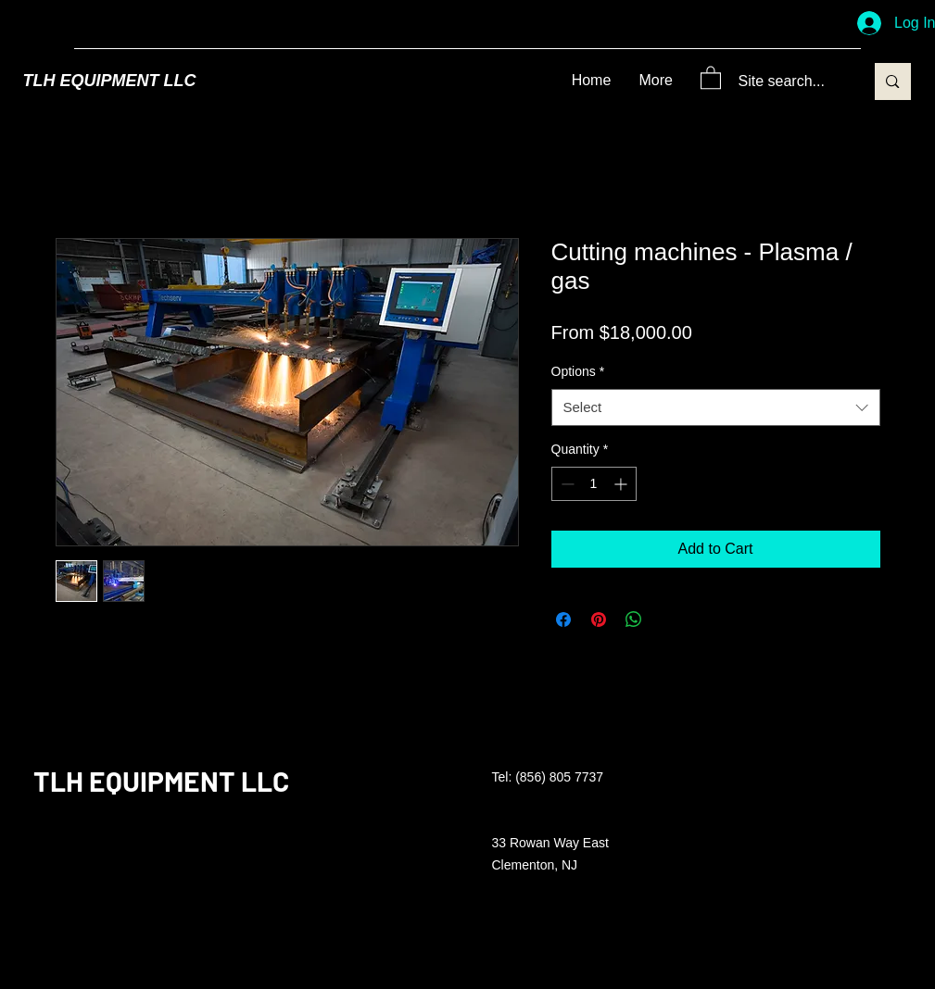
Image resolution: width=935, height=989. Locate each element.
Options (578, 371)
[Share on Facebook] (563, 619)
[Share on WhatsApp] (634, 619)
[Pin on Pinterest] (599, 619)
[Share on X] (669, 619)
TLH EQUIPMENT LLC (109, 80)
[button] (711, 77)
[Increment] (622, 484)
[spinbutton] (594, 484)
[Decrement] (565, 484)
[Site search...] (788, 81)
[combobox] (715, 408)
